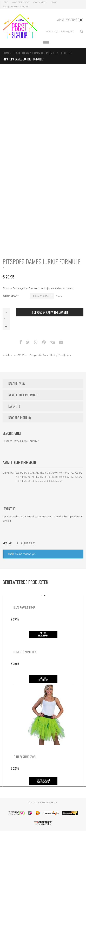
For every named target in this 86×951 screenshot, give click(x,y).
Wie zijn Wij (8, 6)
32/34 (19, 472)
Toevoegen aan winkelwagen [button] (43, 781)
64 (60, 481)
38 (48, 472)
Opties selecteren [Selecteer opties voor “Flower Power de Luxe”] (43, 679)
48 (48, 476)
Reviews (8, 543)
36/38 (42, 472)
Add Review (28, 543)
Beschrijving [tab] (16, 383)
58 (40, 481)
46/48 (42, 476)
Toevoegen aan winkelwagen (50, 312)
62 (56, 481)
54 (17, 481)
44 (17, 476)
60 (52, 481)
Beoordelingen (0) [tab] (19, 417)
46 (29, 476)
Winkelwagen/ (70, 19)
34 (25, 472)
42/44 (78, 472)
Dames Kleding (41, 53)
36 (36, 472)
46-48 (35, 476)
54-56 (23, 481)
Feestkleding (20, 53)
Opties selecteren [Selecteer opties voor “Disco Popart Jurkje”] (43, 634)
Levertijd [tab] (14, 406)
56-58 (35, 481)
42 (72, 472)
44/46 (23, 476)
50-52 (66, 476)
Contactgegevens (20, 2)
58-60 (47, 481)
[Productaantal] (6, 319)
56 (29, 481)
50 (60, 476)
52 (72, 476)
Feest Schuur (50, 802)
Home (5, 2)
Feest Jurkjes (61, 53)
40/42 (66, 472)
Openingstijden (21, 6)
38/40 (54, 472)
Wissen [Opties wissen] (59, 296)
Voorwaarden (39, 2)
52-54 (78, 476)
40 (60, 472)
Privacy (54, 2)
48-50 (54, 476)
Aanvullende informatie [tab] (23, 395)
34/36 (31, 472)
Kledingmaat (11, 296)
